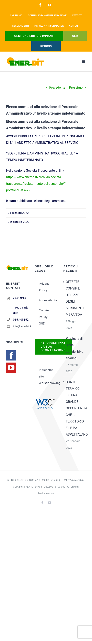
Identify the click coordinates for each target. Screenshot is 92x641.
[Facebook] (11, 355)
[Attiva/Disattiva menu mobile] (84, 61)
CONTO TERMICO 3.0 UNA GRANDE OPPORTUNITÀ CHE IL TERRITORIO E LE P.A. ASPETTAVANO (75, 408)
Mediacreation (46, 493)
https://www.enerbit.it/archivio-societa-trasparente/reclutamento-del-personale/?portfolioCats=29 (36, 183)
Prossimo (76, 87)
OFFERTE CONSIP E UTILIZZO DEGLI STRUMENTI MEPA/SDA (75, 298)
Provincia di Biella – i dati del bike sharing (74, 348)
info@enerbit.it (21, 326)
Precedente (57, 87)
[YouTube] (11, 368)
